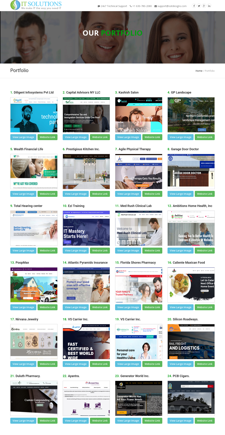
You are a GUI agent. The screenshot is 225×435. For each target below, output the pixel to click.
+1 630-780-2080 (141, 6)
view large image (23, 137)
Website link (47, 137)
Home (198, 70)
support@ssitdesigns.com (170, 6)
